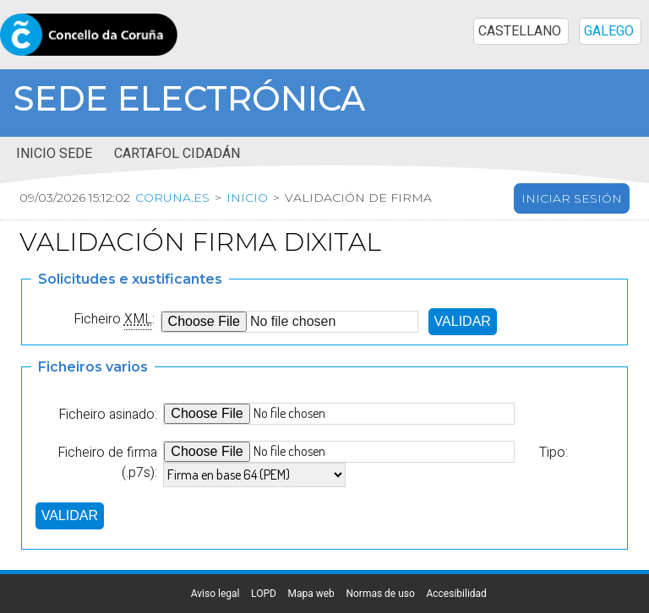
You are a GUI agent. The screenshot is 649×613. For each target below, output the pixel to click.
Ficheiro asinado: (107, 414)
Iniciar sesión (571, 198)
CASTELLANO (519, 31)
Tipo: (553, 452)
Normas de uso (380, 593)
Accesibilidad (456, 593)
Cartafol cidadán (177, 154)
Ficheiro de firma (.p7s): (107, 462)
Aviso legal (215, 593)
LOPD (263, 593)
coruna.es (172, 197)
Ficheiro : (114, 320)
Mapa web (310, 593)
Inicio (247, 197)
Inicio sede (54, 154)
